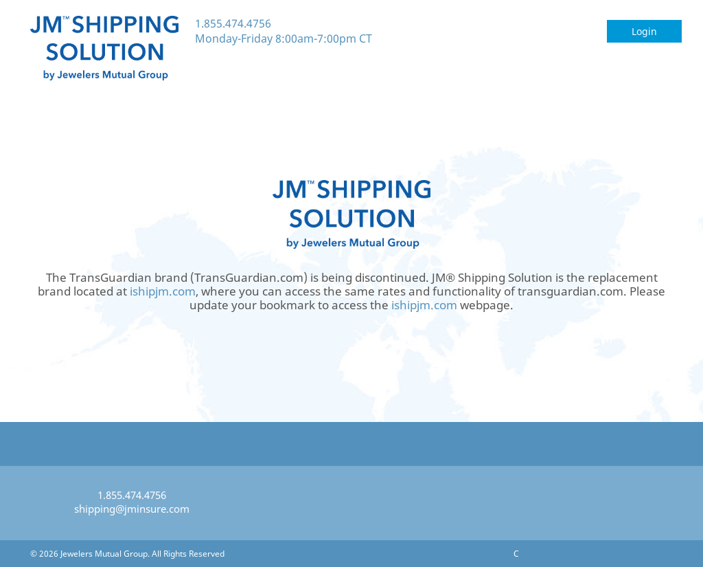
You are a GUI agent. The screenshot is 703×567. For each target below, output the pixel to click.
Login (644, 31)
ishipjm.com (163, 291)
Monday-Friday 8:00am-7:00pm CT (283, 38)
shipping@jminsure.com (131, 508)
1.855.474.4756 (233, 23)
